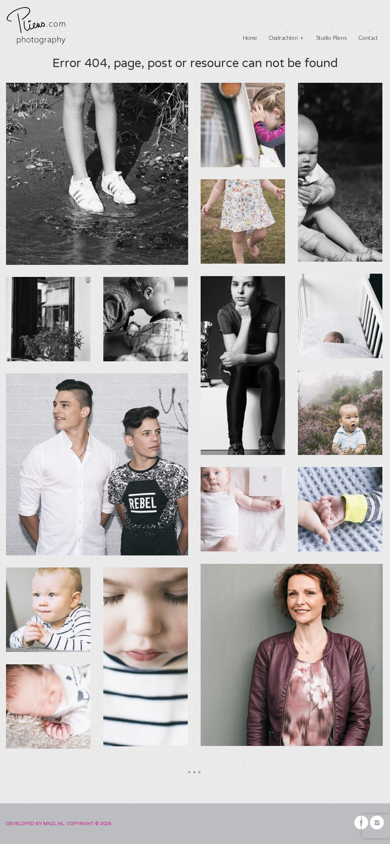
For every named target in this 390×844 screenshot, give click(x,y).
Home (250, 37)
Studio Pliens (331, 37)
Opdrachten (286, 37)
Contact (368, 37)
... (194, 768)
